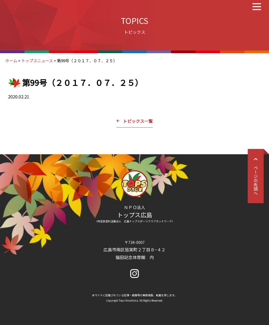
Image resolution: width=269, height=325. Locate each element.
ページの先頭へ (256, 176)
